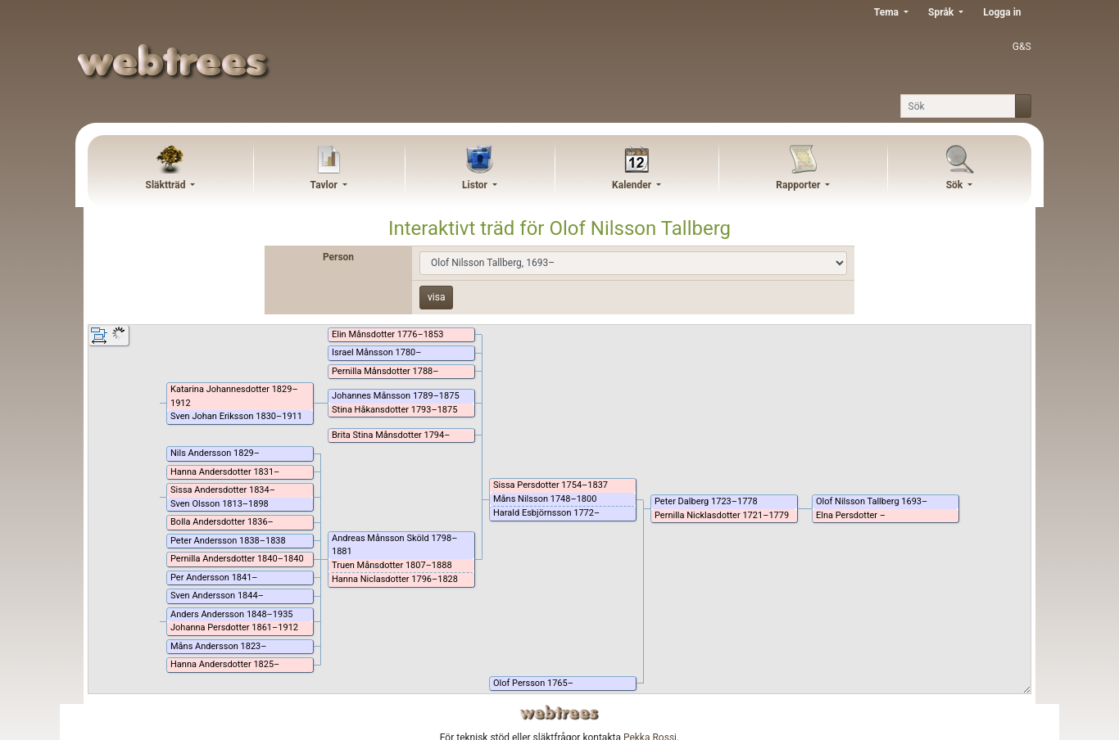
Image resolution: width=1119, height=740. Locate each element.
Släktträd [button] (167, 185)
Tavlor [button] (325, 185)
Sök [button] (956, 185)
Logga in (1002, 12)
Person (338, 257)
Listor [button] (476, 185)
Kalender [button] (633, 185)
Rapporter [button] (799, 185)
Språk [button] (942, 12)
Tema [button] (887, 12)
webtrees (559, 712)
